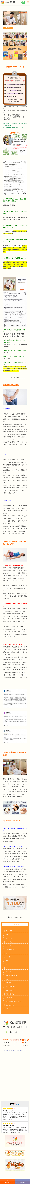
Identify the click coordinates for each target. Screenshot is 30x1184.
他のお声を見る (15, 377)
